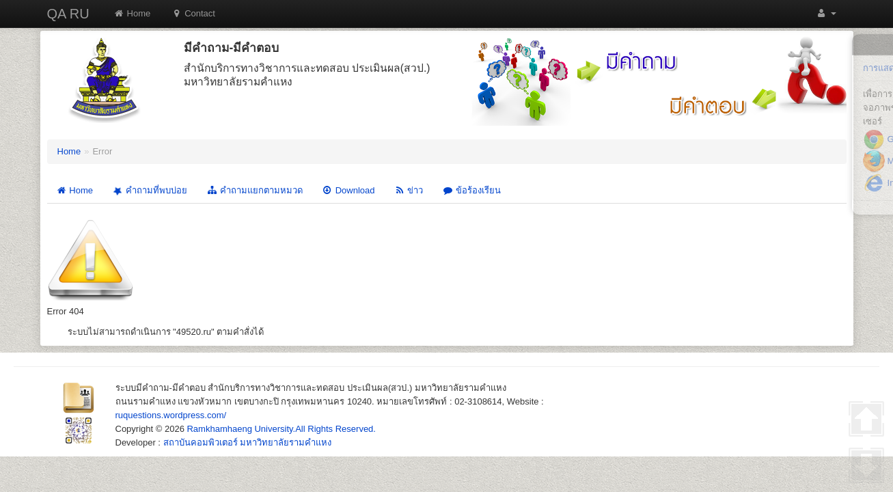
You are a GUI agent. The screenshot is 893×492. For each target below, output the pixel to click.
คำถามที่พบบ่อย (149, 191)
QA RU (68, 13)
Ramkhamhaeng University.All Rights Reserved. (281, 429)
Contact (193, 13)
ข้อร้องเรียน (471, 190)
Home (132, 13)
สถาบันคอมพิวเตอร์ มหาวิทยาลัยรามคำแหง (247, 442)
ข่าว (408, 190)
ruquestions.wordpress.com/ (171, 415)
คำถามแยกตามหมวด (254, 190)
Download (348, 190)
